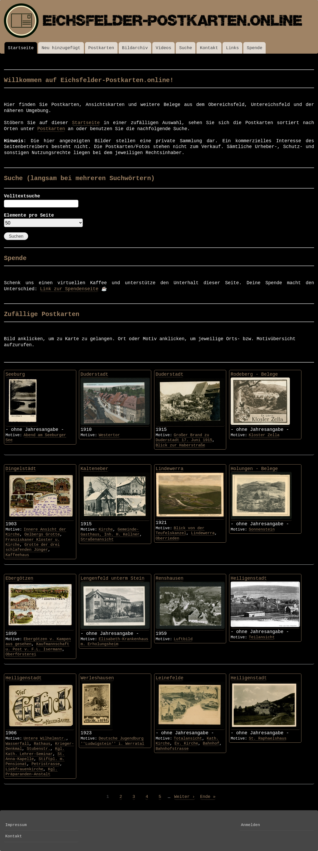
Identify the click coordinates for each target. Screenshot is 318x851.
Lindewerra (170, 468)
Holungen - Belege (254, 468)
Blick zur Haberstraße (180, 445)
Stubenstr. (39, 749)
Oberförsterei (21, 654)
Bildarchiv (135, 47)
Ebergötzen (19, 578)
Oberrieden (167, 538)
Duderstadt (94, 374)
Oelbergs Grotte (42, 534)
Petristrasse (46, 764)
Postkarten (101, 47)
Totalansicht (188, 738)
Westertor (109, 435)
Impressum (16, 825)
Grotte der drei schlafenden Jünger (33, 547)
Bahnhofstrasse (172, 749)
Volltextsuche (22, 196)
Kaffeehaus (17, 555)
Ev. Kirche (186, 743)
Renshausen (170, 578)
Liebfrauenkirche (24, 769)
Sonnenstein (262, 529)
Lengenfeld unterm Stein (112, 578)
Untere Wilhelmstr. (45, 738)
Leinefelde (170, 678)
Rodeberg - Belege (254, 374)
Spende (254, 47)
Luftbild (183, 639)
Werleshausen (97, 678)
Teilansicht (262, 637)
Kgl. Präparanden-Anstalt (31, 771)
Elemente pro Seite (29, 215)
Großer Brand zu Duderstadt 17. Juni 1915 (184, 437)
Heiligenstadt (249, 578)
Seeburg (15, 374)
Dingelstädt (21, 468)
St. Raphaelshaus (268, 738)
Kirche (106, 529)
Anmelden (250, 825)
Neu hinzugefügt (61, 47)
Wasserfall (17, 744)
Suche (185, 47)
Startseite (21, 47)
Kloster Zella (264, 435)
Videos (163, 47)
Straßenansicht (97, 539)
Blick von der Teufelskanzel (180, 530)
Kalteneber (94, 468)
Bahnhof (211, 743)
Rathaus (42, 744)
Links (232, 47)
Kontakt (209, 47)
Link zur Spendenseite (69, 289)
